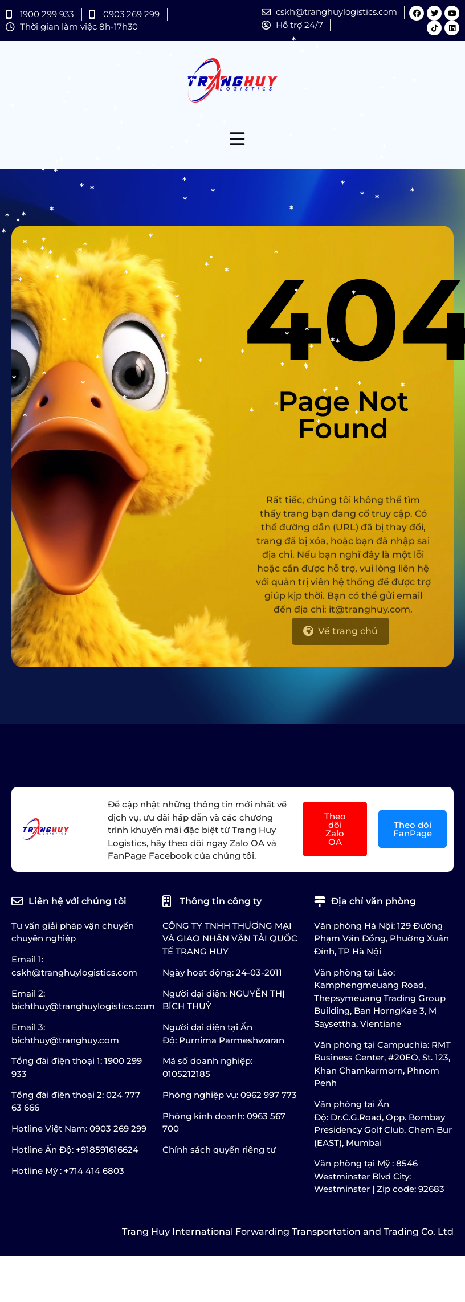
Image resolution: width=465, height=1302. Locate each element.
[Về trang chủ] (340, 641)
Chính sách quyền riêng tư (219, 1149)
